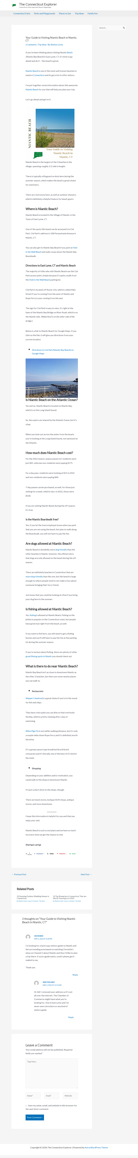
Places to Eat (66, 13)
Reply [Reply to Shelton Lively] (71, 1017)
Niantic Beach (32, 71)
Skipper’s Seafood (34, 698)
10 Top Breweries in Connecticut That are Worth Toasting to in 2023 (69, 897)
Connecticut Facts (22, 13)
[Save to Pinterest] (61, 854)
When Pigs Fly (32, 731)
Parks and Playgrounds (45, 13)
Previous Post (19, 874)
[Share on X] (50, 854)
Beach (70, 52)
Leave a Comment (33, 901)
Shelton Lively (49, 982)
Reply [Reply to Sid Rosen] (75, 975)
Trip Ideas (80, 13)
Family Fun (94, 13)
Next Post (86, 874)
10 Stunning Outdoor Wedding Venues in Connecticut (33, 897)
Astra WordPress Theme (96, 1150)
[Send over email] (72, 854)
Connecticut (39, 75)
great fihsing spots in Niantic (39, 656)
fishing (33, 615)
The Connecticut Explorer (38, 4)
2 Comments (32, 44)
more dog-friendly (34, 576)
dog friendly (61, 549)
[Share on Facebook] (39, 854)
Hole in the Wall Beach (39, 279)
